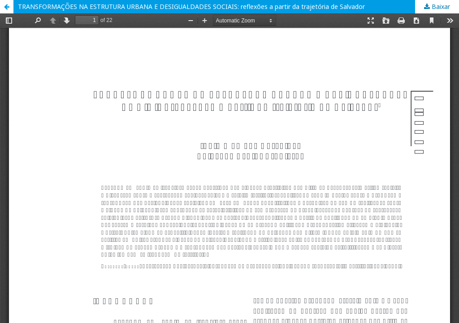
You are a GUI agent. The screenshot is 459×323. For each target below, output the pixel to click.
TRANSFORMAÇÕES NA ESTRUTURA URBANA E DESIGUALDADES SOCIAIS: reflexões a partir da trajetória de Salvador (191, 6)
